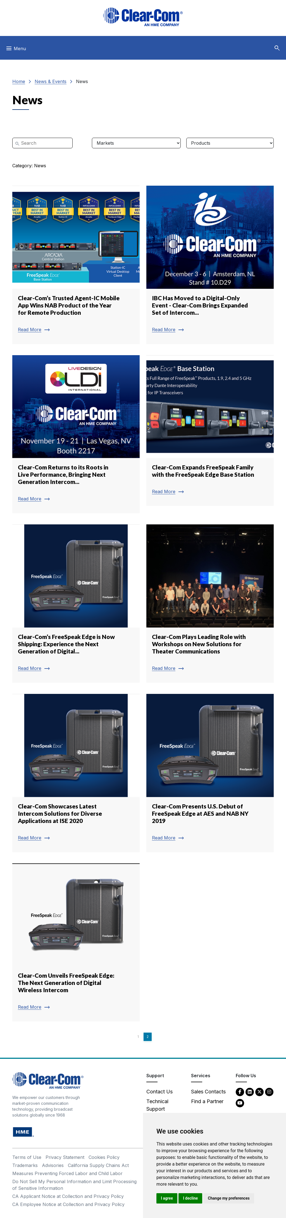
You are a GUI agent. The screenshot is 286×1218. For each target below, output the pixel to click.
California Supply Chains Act (98, 1165)
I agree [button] (167, 1198)
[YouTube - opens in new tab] (240, 1103)
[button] (277, 48)
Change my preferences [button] (228, 1198)
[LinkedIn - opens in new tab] (250, 1091)
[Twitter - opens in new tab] (259, 1091)
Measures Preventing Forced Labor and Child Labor (67, 1173)
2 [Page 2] (148, 1037)
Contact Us (159, 1091)
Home (18, 81)
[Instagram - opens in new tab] (269, 1091)
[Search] (42, 143)
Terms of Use (26, 1157)
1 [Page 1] (138, 1037)
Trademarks (25, 1165)
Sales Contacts (208, 1091)
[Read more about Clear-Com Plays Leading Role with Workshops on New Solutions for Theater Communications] (210, 603)
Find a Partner (207, 1101)
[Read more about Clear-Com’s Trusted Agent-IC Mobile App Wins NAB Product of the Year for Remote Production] (76, 265)
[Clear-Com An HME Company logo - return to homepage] (48, 1080)
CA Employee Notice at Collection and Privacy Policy (68, 1204)
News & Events (50, 81)
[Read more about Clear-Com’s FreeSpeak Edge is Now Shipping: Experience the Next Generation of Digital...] (76, 603)
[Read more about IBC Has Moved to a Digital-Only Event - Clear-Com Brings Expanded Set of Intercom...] (210, 265)
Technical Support (157, 1105)
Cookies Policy (104, 1157)
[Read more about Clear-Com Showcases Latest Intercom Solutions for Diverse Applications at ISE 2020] (76, 773)
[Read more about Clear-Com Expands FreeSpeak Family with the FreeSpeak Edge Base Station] (210, 430)
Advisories (53, 1165)
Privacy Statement (65, 1157)
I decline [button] (190, 1198)
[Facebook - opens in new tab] (240, 1091)
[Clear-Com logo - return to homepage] (143, 16)
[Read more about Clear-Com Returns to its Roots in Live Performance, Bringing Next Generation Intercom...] (76, 434)
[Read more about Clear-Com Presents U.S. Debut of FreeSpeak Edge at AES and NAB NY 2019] (210, 773)
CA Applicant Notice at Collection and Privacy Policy (68, 1196)
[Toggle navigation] (16, 49)
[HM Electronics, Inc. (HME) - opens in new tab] (23, 1132)
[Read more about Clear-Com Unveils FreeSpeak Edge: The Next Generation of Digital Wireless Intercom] (76, 942)
